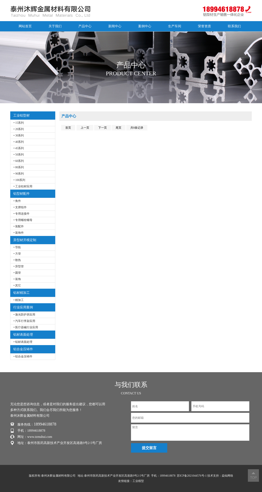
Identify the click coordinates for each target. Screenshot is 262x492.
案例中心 (144, 26)
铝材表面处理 (23, 334)
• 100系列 (19, 180)
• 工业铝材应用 (23, 186)
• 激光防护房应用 (24, 314)
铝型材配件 (21, 193)
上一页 (85, 127)
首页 (68, 127)
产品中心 (84, 26)
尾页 (118, 127)
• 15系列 (19, 122)
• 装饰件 (19, 232)
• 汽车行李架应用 (24, 321)
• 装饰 (17, 279)
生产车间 (174, 26)
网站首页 (25, 26)
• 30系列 (19, 135)
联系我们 (234, 26)
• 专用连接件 (21, 213)
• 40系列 (19, 141)
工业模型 (138, 481)
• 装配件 (19, 226)
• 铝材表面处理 (23, 341)
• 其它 (17, 285)
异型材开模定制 (24, 240)
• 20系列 (19, 129)
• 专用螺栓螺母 (23, 220)
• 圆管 (17, 272)
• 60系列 (19, 160)
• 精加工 (19, 300)
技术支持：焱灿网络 (220, 475)
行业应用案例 (23, 307)
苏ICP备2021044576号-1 (192, 475)
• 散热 (17, 260)
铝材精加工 (21, 292)
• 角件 (17, 201)
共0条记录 (136, 127)
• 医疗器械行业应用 (26, 327)
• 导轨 (17, 247)
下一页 (102, 127)
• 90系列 (19, 173)
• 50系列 (19, 154)
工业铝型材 (21, 115)
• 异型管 (19, 266)
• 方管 (17, 253)
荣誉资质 (204, 26)
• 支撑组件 (20, 207)
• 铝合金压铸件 (23, 356)
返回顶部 (253, 475)
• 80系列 (19, 167)
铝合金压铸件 (23, 349)
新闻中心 (114, 26)
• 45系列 (19, 148)
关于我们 (55, 26)
